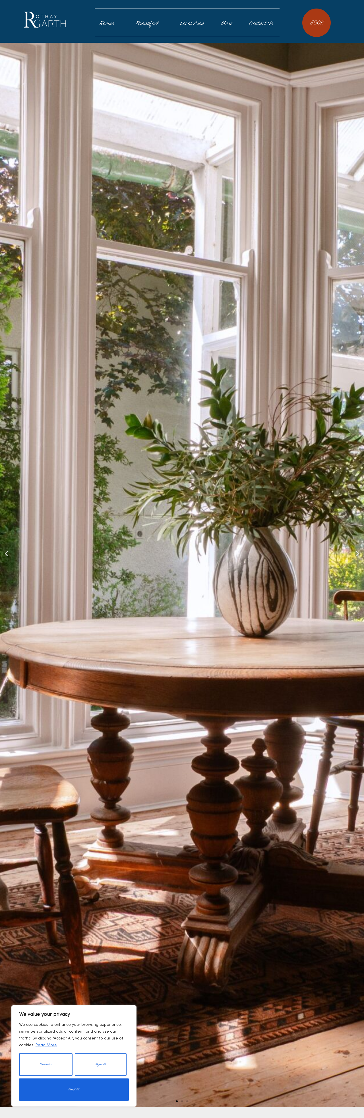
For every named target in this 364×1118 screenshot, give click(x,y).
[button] (177, 1101)
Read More (46, 1045)
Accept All (74, 1089)
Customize (46, 1064)
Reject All (100, 1064)
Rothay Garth (45, 19)
